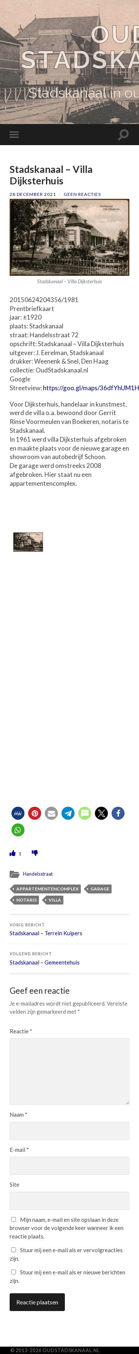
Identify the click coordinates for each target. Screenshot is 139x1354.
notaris (26, 900)
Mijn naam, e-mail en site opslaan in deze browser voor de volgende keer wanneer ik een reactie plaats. (66, 1228)
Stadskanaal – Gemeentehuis (69, 959)
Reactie (21, 1031)
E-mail (19, 1149)
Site (14, 1184)
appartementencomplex (47, 889)
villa (55, 900)
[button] (17, 813)
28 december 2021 (33, 194)
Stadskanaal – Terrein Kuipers (69, 930)
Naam (18, 1114)
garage (99, 889)
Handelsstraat (38, 874)
